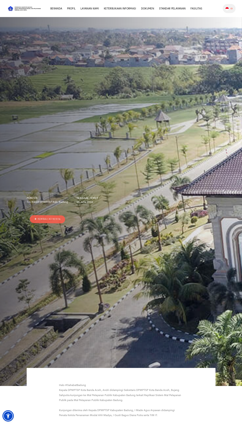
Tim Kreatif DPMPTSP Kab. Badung (47, 202)
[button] (8, 416)
